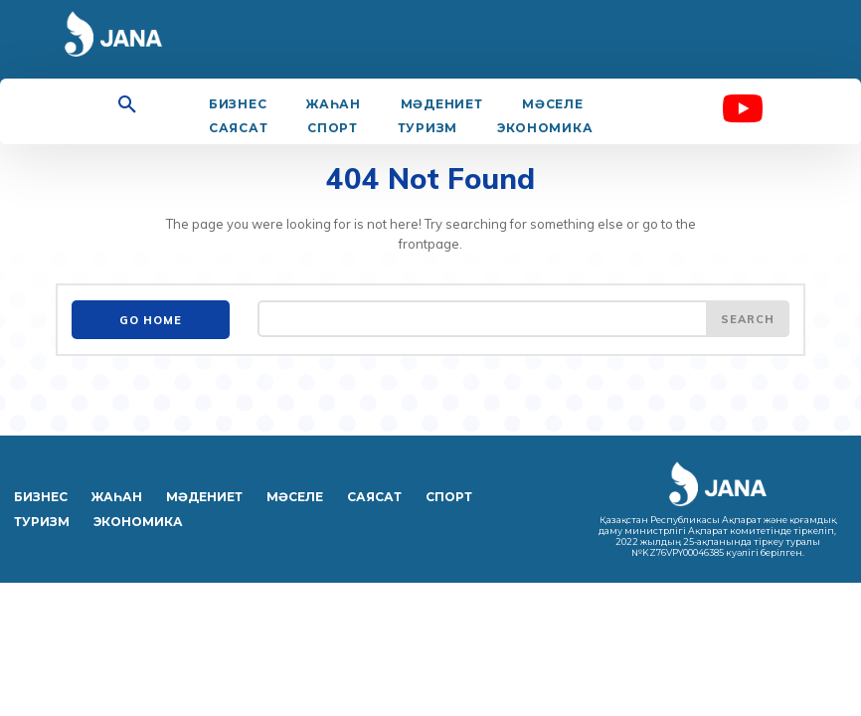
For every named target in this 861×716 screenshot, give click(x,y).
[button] (127, 105)
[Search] (747, 317)
